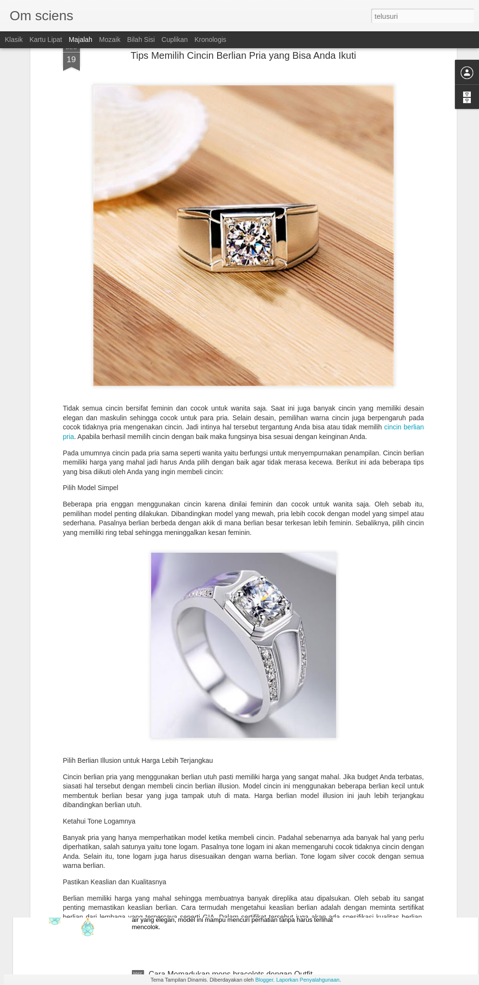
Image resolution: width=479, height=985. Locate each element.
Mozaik (109, 39)
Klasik (14, 39)
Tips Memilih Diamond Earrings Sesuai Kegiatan (231, 755)
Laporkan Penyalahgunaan (308, 980)
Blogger (264, 980)
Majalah (80, 39)
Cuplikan (175, 39)
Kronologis (210, 39)
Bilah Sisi (141, 39)
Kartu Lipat (45, 39)
